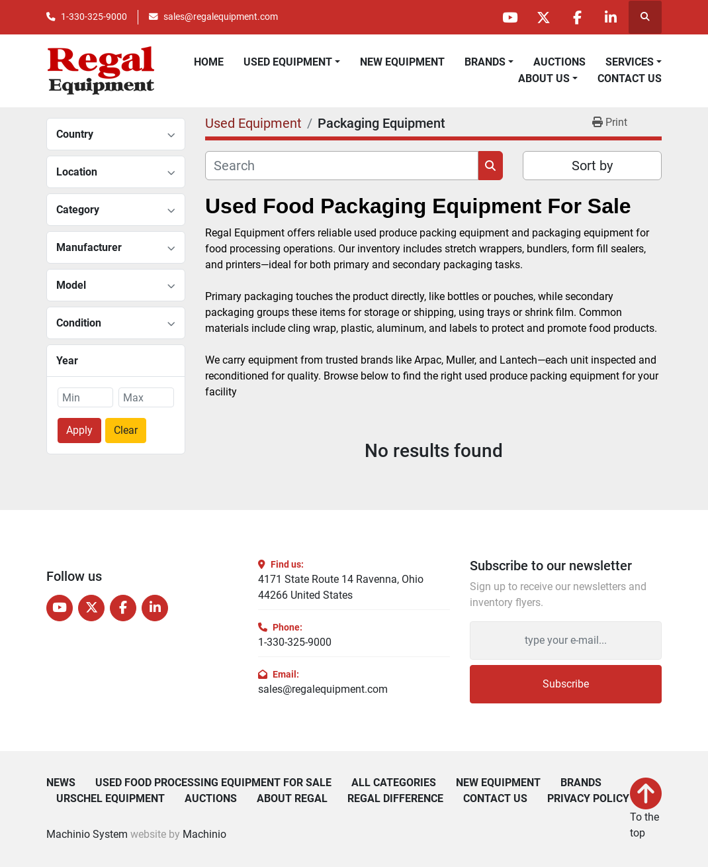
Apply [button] (79, 430)
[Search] (341, 165)
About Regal (292, 799)
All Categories (393, 783)
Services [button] (629, 62)
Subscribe (566, 684)
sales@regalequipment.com (220, 16)
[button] (489, 62)
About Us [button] (544, 78)
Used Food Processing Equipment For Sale (213, 783)
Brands (485, 62)
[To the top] (646, 809)
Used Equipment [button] (287, 62)
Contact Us (629, 78)
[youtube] (509, 17)
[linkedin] (610, 17)
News (60, 783)
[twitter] (543, 17)
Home (209, 62)
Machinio (204, 834)
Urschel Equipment (110, 799)
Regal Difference (395, 799)
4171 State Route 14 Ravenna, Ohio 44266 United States (340, 587)
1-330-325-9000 (94, 16)
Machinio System (87, 834)
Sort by (592, 166)
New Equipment (402, 62)
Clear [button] (126, 430)
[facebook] (577, 17)
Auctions (559, 62)
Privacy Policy (588, 799)
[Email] (566, 640)
